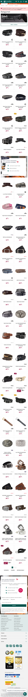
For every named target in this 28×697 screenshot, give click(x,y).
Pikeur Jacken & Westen (18, 624)
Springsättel (3, 629)
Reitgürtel (6, 570)
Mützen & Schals (20, 570)
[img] (26, 1)
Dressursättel (3, 624)
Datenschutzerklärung (6, 611)
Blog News (13, 599)
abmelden (4, 612)
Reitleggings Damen (5, 628)
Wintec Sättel (16, 628)
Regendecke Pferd (4, 621)
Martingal (3, 626)
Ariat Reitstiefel (17, 623)
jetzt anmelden (5, 174)
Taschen (13, 570)
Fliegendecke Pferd (4, 618)
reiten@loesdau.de (17, 687)
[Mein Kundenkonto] (21, 2)
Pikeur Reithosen (17, 621)
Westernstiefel (4, 623)
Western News (6, 599)
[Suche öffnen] (18, 1)
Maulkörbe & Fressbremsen (6, 619)
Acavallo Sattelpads (17, 629)
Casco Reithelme (17, 619)
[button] (1, 1)
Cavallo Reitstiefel (17, 618)
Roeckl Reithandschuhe (18, 626)
